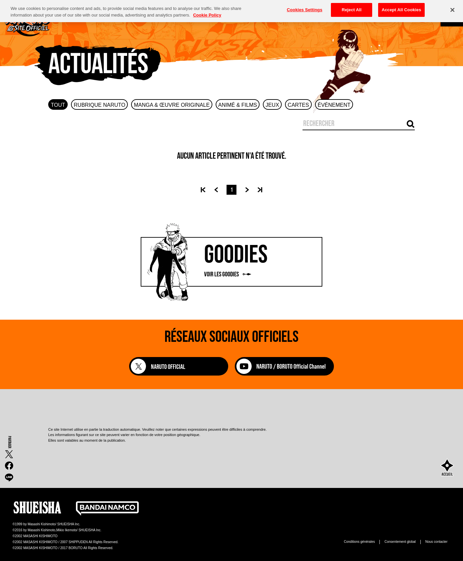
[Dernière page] (260, 190)
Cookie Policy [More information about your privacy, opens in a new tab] (207, 12)
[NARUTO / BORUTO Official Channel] (284, 374)
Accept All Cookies (401, 6)
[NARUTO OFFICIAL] (178, 366)
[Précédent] (213, 190)
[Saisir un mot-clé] (354, 123)
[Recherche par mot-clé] (411, 125)
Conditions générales (359, 541)
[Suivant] (249, 190)
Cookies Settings (304, 6)
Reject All (352, 6)
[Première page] (203, 190)
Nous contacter (436, 541)
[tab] (58, 104)
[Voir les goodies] (231, 262)
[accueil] (447, 468)
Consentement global (400, 541)
